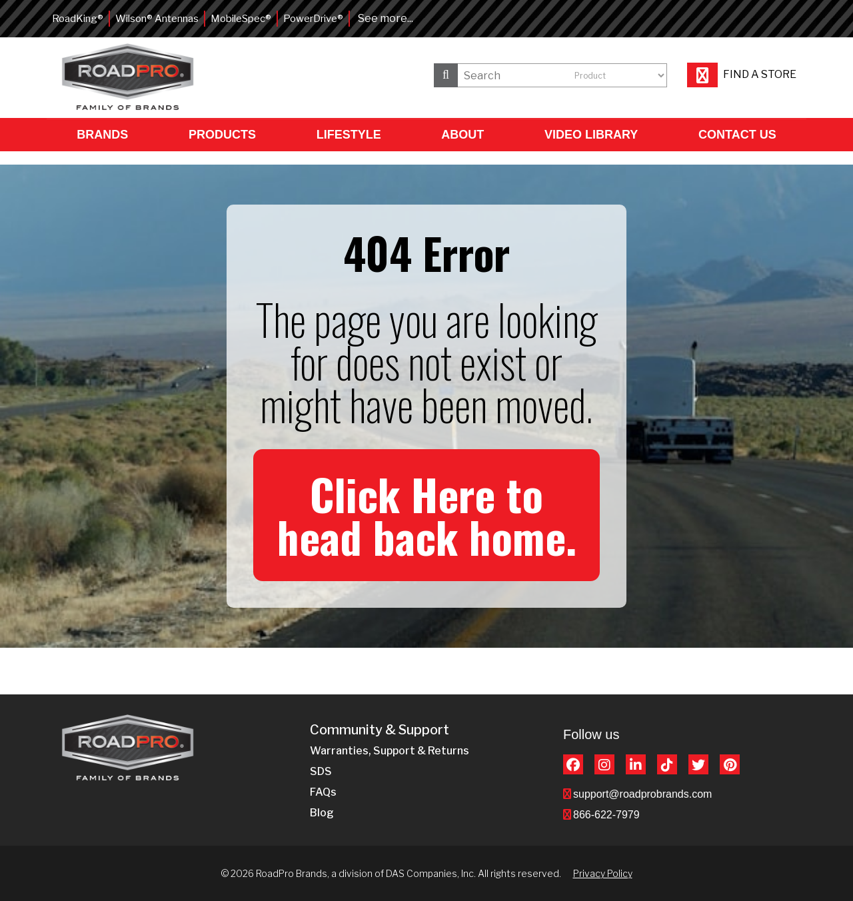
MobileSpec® (241, 19)
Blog (322, 812)
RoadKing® (77, 19)
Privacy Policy (602, 873)
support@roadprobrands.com (642, 794)
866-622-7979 (606, 814)
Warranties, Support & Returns (389, 750)
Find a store (741, 74)
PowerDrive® (313, 19)
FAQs (323, 792)
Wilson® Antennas (157, 19)
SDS (321, 771)
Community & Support (379, 730)
